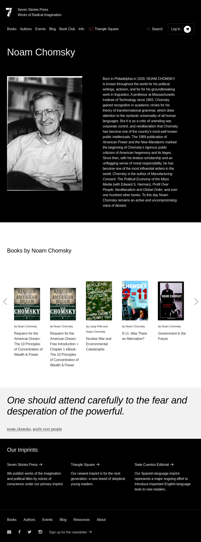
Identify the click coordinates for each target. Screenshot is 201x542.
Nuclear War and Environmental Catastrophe (98, 344)
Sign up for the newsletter (68, 532)
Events (47, 520)
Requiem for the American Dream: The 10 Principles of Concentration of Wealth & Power (28, 344)
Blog (63, 520)
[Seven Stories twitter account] (29, 532)
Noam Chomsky (27, 326)
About (101, 520)
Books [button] (11, 29)
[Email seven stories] (9, 532)
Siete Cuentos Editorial (152, 464)
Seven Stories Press (33, 9)
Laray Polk (96, 326)
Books (11, 520)
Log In (176, 29)
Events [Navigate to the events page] (40, 29)
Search (157, 29)
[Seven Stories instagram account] (40, 532)
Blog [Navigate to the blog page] (52, 29)
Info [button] (81, 29)
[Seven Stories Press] (8, 12)
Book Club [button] (67, 29)
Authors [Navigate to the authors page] (26, 29)
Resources (81, 520)
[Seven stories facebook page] (19, 532)
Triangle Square (83, 464)
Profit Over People (47, 429)
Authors (29, 520)
